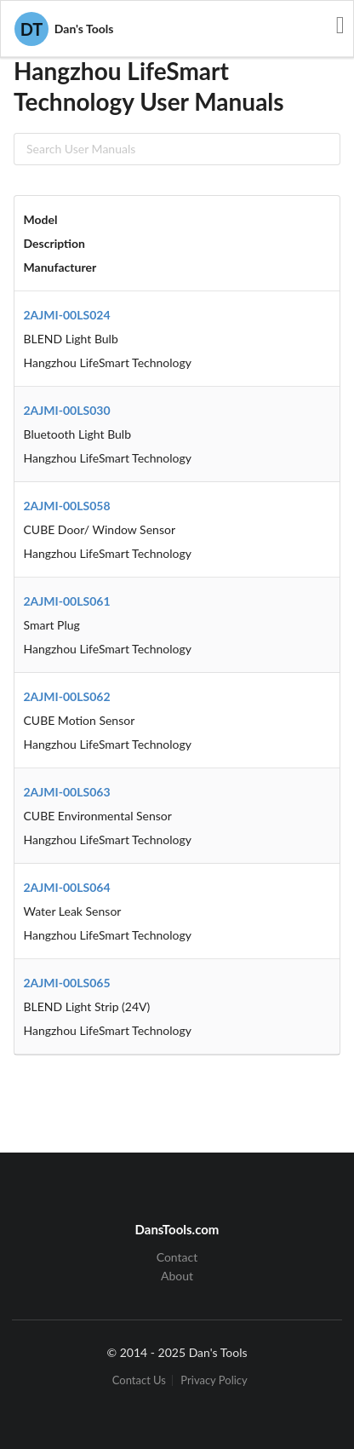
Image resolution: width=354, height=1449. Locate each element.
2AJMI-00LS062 (67, 696)
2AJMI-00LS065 (67, 982)
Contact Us (139, 1380)
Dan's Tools (63, 29)
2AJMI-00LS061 (67, 601)
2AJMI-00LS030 (67, 410)
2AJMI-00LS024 (67, 315)
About (177, 1275)
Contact (177, 1257)
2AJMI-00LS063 (67, 792)
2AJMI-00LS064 (67, 887)
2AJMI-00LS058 (67, 505)
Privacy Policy (213, 1380)
